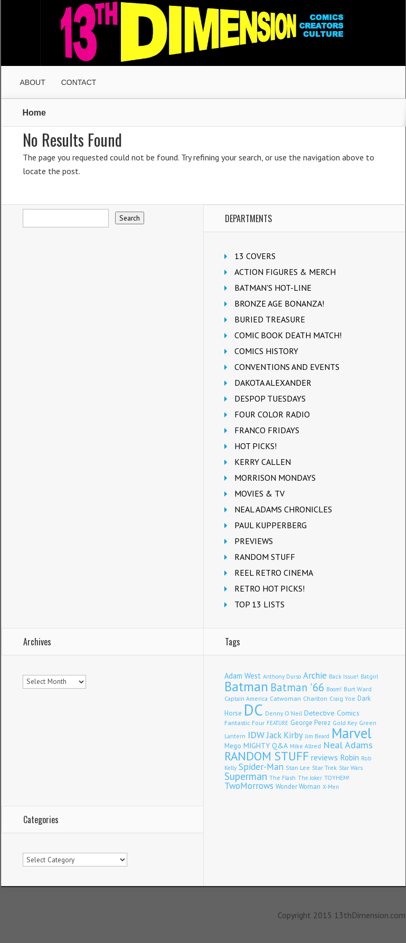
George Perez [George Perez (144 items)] (310, 722)
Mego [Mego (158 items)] (232, 745)
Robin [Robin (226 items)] (349, 757)
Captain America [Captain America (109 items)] (246, 698)
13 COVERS (255, 256)
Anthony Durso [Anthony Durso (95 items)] (282, 676)
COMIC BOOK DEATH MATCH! (288, 335)
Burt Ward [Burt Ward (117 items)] (358, 689)
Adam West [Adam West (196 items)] (242, 676)
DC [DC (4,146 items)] (253, 710)
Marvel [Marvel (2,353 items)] (352, 733)
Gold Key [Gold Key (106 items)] (345, 723)
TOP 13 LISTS (259, 604)
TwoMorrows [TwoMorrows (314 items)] (248, 786)
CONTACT (79, 82)
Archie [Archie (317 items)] (315, 675)
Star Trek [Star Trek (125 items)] (324, 767)
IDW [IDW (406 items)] (256, 735)
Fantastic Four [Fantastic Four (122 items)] (244, 723)
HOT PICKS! (255, 446)
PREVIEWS (253, 541)
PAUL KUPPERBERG (270, 525)
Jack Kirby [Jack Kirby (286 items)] (285, 735)
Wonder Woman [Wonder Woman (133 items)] (298, 786)
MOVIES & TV (259, 493)
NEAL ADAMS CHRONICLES (283, 509)
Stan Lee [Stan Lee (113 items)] (298, 767)
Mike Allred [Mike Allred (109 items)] (305, 746)
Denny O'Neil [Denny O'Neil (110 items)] (283, 713)
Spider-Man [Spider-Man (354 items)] (261, 766)
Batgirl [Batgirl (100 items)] (369, 676)
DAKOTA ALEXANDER (272, 382)
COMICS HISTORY (266, 351)
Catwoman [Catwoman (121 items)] (285, 698)
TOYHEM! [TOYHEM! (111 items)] (337, 778)
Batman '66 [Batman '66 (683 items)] (297, 687)
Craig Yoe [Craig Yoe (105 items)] (342, 698)
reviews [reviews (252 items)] (324, 757)
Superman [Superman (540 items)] (245, 776)
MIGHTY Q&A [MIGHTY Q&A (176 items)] (265, 745)
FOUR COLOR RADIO (272, 414)
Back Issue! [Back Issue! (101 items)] (343, 676)
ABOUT (32, 82)
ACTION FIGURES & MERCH (285, 271)
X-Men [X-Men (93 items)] (331, 786)
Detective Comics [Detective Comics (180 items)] (332, 713)
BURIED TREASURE (269, 319)
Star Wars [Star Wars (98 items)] (351, 767)
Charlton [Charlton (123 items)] (315, 698)
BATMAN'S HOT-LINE (272, 287)
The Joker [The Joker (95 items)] (310, 778)
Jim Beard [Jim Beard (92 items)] (317, 736)
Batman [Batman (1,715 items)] (246, 686)
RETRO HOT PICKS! (269, 588)
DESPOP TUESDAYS (270, 398)
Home (34, 112)
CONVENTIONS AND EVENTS (286, 366)
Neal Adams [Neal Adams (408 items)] (348, 745)
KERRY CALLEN (262, 461)
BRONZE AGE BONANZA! (279, 303)
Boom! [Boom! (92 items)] (334, 689)
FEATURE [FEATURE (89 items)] (277, 723)
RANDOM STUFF (264, 556)
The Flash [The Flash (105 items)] (282, 778)
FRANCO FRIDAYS (266, 430)
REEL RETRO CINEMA (273, 572)
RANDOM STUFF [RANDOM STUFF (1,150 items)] (266, 756)
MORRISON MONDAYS (275, 477)
